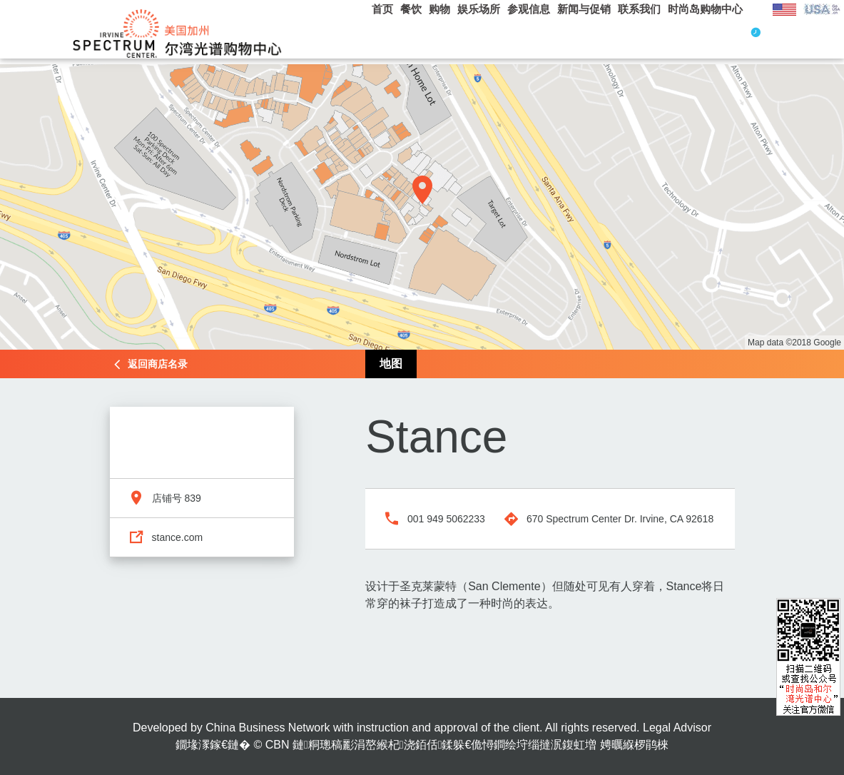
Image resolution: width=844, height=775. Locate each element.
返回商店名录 (158, 364)
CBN (277, 745)
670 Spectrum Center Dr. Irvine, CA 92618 (620, 519)
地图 (391, 364)
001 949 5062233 (446, 519)
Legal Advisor (677, 727)
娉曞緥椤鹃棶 (634, 745)
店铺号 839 (176, 498)
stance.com (177, 537)
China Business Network (267, 727)
